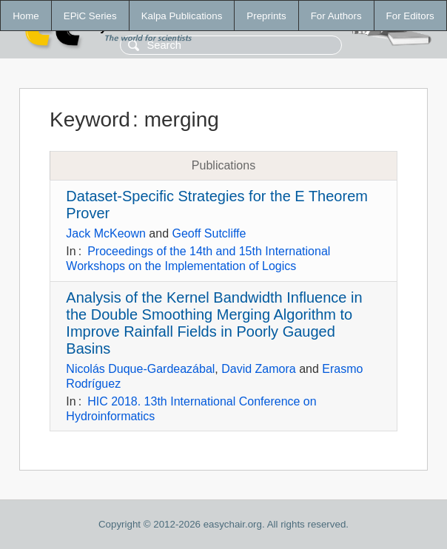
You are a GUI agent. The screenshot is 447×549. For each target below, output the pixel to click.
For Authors (336, 15)
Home (26, 15)
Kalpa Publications (182, 15)
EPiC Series (90, 15)
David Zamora (258, 369)
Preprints (266, 15)
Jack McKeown (106, 233)
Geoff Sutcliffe (209, 233)
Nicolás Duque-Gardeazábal (140, 369)
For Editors (410, 15)
